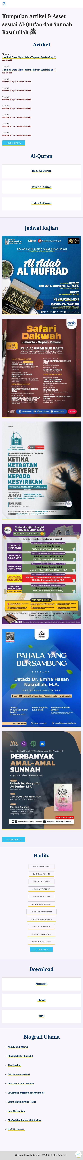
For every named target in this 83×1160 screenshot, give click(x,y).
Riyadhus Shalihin (41, 942)
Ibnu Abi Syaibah (16, 1111)
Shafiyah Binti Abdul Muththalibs (24, 1120)
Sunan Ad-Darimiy (41, 927)
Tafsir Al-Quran (41, 187)
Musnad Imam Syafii (42, 934)
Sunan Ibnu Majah (41, 904)
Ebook (41, 1000)
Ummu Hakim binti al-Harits (22, 1102)
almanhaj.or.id (7, 82)
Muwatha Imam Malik (41, 912)
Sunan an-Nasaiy (41, 897)
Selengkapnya (14, 143)
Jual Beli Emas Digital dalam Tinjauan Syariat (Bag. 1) (29, 69)
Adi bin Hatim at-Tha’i (19, 1074)
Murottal (41, 983)
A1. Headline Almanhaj (22, 82)
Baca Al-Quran (41, 170)
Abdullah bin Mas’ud (18, 1047)
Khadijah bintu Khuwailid (20, 1056)
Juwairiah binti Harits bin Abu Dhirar (26, 1092)
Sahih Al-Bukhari (41, 866)
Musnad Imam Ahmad (41, 919)
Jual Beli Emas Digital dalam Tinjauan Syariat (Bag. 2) (29, 57)
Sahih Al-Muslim (41, 874)
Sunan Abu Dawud (41, 881)
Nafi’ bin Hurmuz (16, 1129)
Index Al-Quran (42, 203)
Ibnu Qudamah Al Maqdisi (21, 1083)
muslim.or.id (7, 60)
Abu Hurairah (14, 1065)
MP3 (41, 1016)
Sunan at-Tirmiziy (41, 889)
